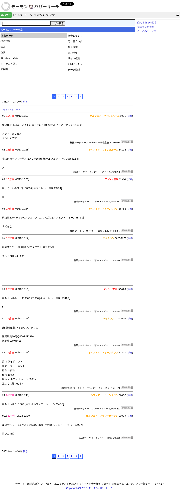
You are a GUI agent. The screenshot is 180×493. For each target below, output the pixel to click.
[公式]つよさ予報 (145, 27)
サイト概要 (74, 58)
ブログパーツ (41, 14)
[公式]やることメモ (146, 31)
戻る (25, 101)
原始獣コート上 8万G (13, 109)
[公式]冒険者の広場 (146, 22)
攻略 (52, 14)
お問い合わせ (75, 64)
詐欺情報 (73, 52)
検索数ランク (75, 35)
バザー (6, 14)
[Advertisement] (66, 83)
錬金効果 (5, 41)
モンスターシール (22, 14)
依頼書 (4, 69)
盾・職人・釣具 (9, 58)
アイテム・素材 (9, 63)
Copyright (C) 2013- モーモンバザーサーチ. (90, 488)
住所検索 (73, 47)
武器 (3, 46)
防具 (3, 52)
